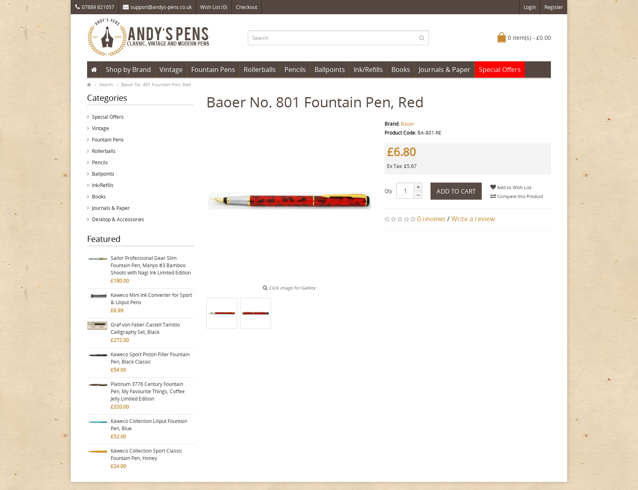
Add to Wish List (510, 187)
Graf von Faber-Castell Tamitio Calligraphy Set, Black (145, 328)
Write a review (473, 218)
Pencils (295, 69)
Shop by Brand (128, 69)
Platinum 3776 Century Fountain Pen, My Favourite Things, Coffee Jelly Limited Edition (148, 391)
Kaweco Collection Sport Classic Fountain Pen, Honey (146, 454)
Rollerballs (260, 69)
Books (400, 69)
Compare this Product (516, 196)
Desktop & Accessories (118, 219)
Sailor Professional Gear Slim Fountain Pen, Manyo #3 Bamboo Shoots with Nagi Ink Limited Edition (151, 265)
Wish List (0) (213, 7)
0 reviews (431, 218)
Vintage (171, 69)
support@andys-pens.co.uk (157, 7)
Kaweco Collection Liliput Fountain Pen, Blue (149, 425)
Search (106, 84)
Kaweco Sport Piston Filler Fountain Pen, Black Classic (150, 358)
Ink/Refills (368, 69)
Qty (388, 190)
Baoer (408, 123)
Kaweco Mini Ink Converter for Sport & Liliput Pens (151, 299)
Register (553, 7)
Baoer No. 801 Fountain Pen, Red (156, 84)
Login (530, 7)
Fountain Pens (213, 69)
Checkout (246, 7)
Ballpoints (330, 69)
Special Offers (500, 69)
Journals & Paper (444, 69)
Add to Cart (456, 191)
